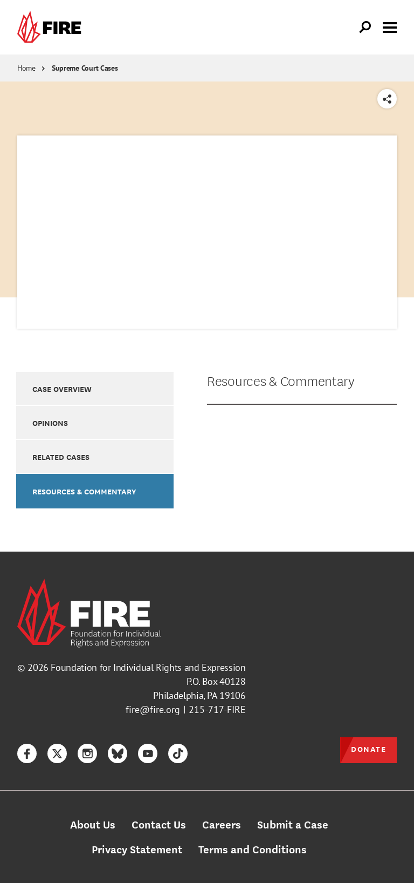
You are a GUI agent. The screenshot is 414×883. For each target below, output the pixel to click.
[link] (51, 27)
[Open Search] (365, 27)
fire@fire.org (153, 709)
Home (26, 68)
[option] (95, 388)
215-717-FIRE (217, 709)
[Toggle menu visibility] (390, 26)
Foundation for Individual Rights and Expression (148, 667)
